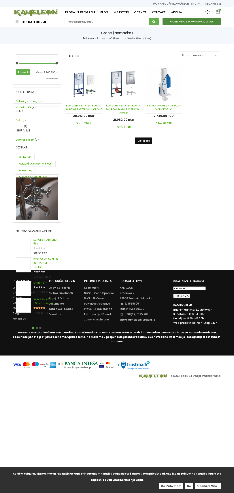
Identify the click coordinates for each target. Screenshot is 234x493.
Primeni (23, 72)
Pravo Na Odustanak (98, 419)
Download (55, 425)
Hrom (19, 135)
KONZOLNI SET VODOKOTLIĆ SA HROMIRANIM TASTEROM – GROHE (124, 109)
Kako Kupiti (91, 398)
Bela (19, 129)
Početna (88, 38)
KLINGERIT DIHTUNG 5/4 (45, 282)
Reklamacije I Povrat (97, 425)
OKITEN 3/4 (40, 323)
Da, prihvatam (171, 486)
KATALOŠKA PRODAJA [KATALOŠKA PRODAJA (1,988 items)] (36, 186)
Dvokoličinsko (25, 157)
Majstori (18, 419)
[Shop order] (199, 55)
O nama (18, 398)
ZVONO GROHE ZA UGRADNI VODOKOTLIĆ (164, 107)
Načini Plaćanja (94, 409)
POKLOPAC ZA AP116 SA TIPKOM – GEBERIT (45, 303)
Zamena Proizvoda (96, 430)
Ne (189, 486)
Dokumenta (56, 414)
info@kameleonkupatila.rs (137, 430)
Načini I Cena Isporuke (99, 404)
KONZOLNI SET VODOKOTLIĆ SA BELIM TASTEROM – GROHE (83, 107)
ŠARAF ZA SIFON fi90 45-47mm (43, 342)
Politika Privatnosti (60, 404)
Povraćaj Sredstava (97, 414)
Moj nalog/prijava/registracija (177, 3)
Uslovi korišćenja (59, 398)
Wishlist (207, 11)
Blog (16, 424)
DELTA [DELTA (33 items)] (25, 179)
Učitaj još (143, 141)
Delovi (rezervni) (26, 101)
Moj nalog (19, 429)
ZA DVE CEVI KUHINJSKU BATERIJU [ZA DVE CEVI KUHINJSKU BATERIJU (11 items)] (33, 202)
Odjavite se (213, 3)
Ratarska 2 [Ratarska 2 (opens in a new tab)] (127, 404)
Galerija (18, 413)
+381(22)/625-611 (136, 425)
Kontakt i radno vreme (23, 406)
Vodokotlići (23, 107)
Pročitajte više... (208, 486)
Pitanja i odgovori (60, 409)
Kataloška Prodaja (60, 419)
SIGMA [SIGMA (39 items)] (26, 193)
